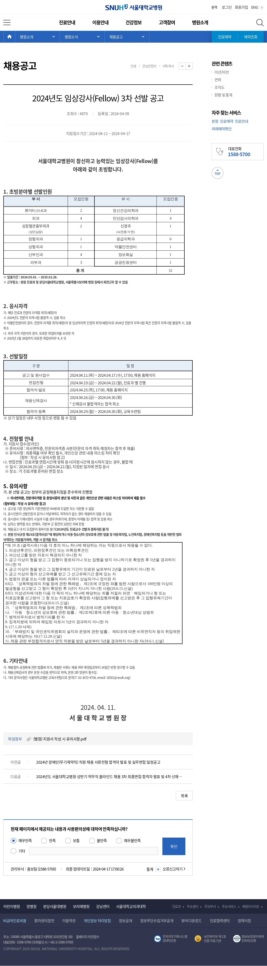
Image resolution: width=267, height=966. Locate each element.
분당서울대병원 (54, 906)
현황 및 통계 (223, 95)
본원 (215, 121)
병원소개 (200, 22)
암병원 (31, 906)
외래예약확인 (221, 129)
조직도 (219, 87)
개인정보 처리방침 (97, 920)
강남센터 (102, 906)
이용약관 (69, 920)
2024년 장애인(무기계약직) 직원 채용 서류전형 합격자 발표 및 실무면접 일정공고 (98, 762)
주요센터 (192, 906)
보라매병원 (81, 906)
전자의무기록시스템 (170, 939)
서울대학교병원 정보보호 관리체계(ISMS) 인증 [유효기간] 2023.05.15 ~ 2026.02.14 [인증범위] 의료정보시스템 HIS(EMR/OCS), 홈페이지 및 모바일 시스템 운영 (248, 939)
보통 (76, 840)
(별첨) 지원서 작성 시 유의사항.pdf (59, 739)
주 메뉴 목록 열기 (37, 37)
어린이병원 (11, 906)
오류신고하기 (172, 869)
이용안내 (100, 22)
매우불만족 (132, 840)
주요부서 (210, 906)
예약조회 (250, 37)
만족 (52, 840)
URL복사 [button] (168, 65)
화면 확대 (192, 66)
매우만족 (25, 840)
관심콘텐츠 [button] (149, 65)
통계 (153, 869)
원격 (214, 7)
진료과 (176, 906)
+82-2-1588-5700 (60, 942)
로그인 (227, 7)
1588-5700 (24, 942)
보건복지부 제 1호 (210, 939)
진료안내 (67, 22)
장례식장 (244, 920)
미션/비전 (221, 72)
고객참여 (167, 22)
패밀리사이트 (250, 906)
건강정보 (133, 22)
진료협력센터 (220, 920)
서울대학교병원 (133, 7)
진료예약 (224, 37)
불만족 (102, 840)
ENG (254, 7)
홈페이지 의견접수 (87, 936)
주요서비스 (229, 906)
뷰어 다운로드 (191, 920)
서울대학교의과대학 (131, 906)
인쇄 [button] (133, 65)
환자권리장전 (44, 920)
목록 (184, 795)
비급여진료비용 (14, 920)
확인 (174, 846)
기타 (21, 851)
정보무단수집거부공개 (156, 920)
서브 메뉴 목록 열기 (82, 37)
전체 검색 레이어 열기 (260, 22)
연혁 (217, 79)
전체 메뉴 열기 (6, 22)
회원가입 (241, 7)
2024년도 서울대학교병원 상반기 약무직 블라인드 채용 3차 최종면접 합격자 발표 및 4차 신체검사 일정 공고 (109, 776)
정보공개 (125, 920)
